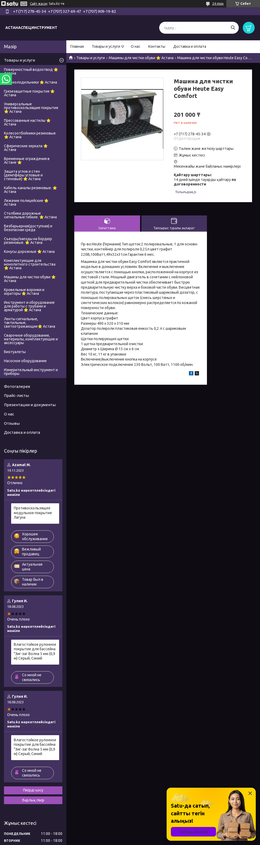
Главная (77, 46)
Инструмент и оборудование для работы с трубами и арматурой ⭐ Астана (29, 306)
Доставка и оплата (189, 46)
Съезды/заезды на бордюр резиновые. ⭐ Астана (28, 241)
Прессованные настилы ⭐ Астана (27, 122)
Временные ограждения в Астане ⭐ (27, 160)
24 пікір (218, 3)
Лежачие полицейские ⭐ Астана (26, 202)
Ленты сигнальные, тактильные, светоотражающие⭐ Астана (29, 322)
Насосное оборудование (25, 361)
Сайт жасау (38, 3)
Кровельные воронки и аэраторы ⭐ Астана (24, 292)
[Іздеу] (233, 28)
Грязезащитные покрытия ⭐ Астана (29, 93)
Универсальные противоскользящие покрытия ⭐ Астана (31, 108)
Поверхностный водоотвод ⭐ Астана (31, 71)
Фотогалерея (17, 386)
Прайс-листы (16, 395)
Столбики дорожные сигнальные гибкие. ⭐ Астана (30, 215)
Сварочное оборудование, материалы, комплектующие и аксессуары (31, 339)
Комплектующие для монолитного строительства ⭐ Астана (29, 264)
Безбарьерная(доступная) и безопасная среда (28, 228)
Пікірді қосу (33, 790)
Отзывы (12, 423)
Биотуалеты (15, 352)
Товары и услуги (106, 46)
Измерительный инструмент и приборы (31, 372)
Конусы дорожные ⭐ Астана (29, 251)
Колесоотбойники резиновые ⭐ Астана (30, 135)
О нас (135, 46)
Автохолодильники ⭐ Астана (30, 82)
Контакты (156, 46)
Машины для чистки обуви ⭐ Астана (141, 58)
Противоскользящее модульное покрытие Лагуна (33, 512)
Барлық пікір (33, 800)
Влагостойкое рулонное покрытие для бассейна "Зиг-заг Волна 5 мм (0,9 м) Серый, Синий (35, 651)
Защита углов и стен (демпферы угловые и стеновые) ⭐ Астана (23, 175)
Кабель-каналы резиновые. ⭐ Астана (30, 190)
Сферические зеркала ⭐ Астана (26, 148)
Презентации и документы (30, 404)
